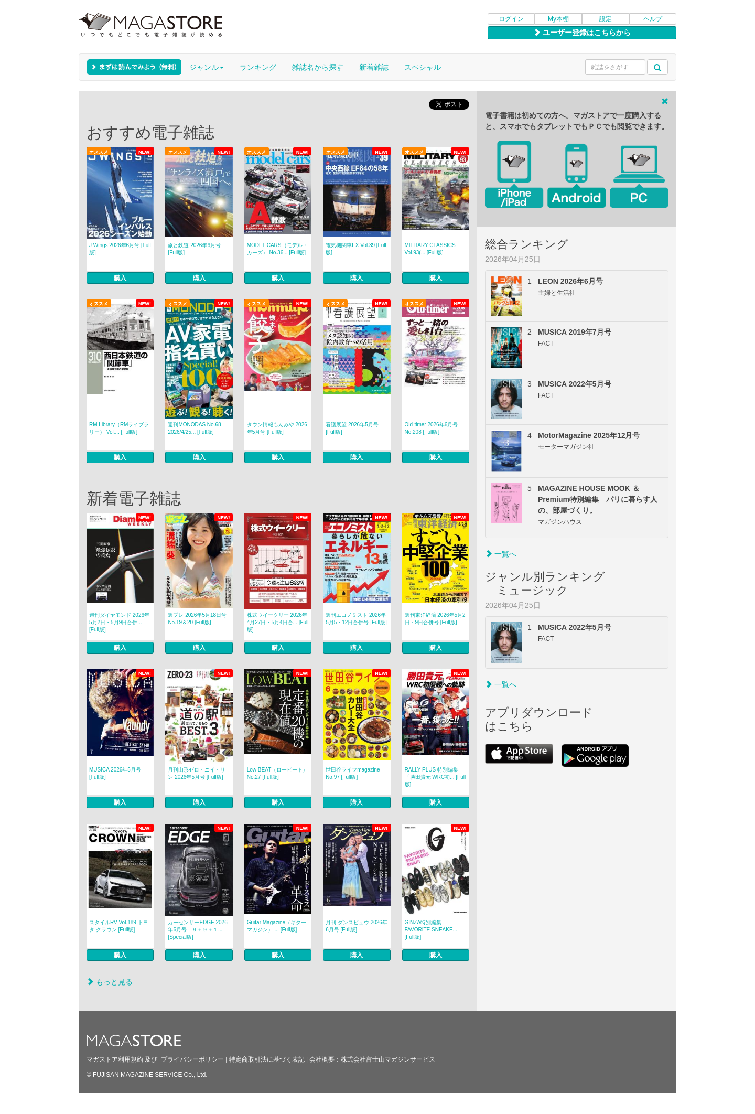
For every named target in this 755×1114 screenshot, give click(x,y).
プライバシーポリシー (192, 1059)
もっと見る (110, 982)
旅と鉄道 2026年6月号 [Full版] (194, 248)
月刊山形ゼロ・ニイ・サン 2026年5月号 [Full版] (196, 773)
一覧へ (500, 554)
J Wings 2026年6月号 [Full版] (120, 248)
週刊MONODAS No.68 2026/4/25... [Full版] (194, 428)
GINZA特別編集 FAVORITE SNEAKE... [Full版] (431, 929)
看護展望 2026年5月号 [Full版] (352, 428)
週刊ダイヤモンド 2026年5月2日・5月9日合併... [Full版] (119, 622)
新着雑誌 (374, 67)
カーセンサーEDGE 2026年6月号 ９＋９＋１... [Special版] (197, 929)
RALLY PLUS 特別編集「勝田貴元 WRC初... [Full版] (435, 777)
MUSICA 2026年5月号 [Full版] (115, 773)
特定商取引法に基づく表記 (267, 1059)
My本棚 (558, 19)
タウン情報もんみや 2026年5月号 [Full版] (277, 428)
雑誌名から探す (317, 67)
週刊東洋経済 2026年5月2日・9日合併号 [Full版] (435, 618)
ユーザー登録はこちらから (582, 32)
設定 (605, 19)
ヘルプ (652, 19)
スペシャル (422, 67)
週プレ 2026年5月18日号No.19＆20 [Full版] (197, 618)
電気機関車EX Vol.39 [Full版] (356, 248)
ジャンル (206, 67)
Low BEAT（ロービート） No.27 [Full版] (277, 773)
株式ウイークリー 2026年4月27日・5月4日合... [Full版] (278, 622)
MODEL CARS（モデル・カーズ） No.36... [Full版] (277, 248)
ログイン (511, 19)
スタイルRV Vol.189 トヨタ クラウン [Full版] (118, 926)
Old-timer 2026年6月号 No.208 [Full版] (431, 428)
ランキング (258, 67)
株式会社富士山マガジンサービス (388, 1059)
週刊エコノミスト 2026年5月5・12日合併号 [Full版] (356, 618)
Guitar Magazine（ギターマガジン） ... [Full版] (276, 926)
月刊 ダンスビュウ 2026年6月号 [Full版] (356, 926)
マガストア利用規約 (115, 1059)
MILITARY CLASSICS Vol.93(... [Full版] (430, 248)
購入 (120, 278)
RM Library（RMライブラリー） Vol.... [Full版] (119, 428)
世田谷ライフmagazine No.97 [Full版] (353, 773)
